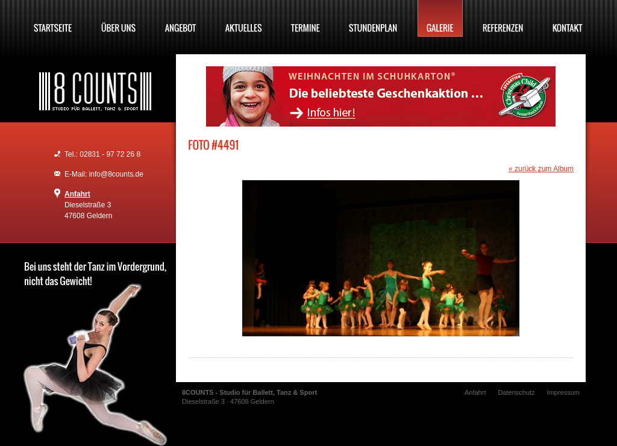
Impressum (563, 392)
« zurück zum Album (541, 169)
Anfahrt (77, 194)
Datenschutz (516, 392)
